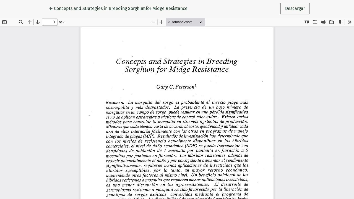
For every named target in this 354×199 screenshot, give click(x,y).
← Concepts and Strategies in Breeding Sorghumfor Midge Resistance (118, 8)
